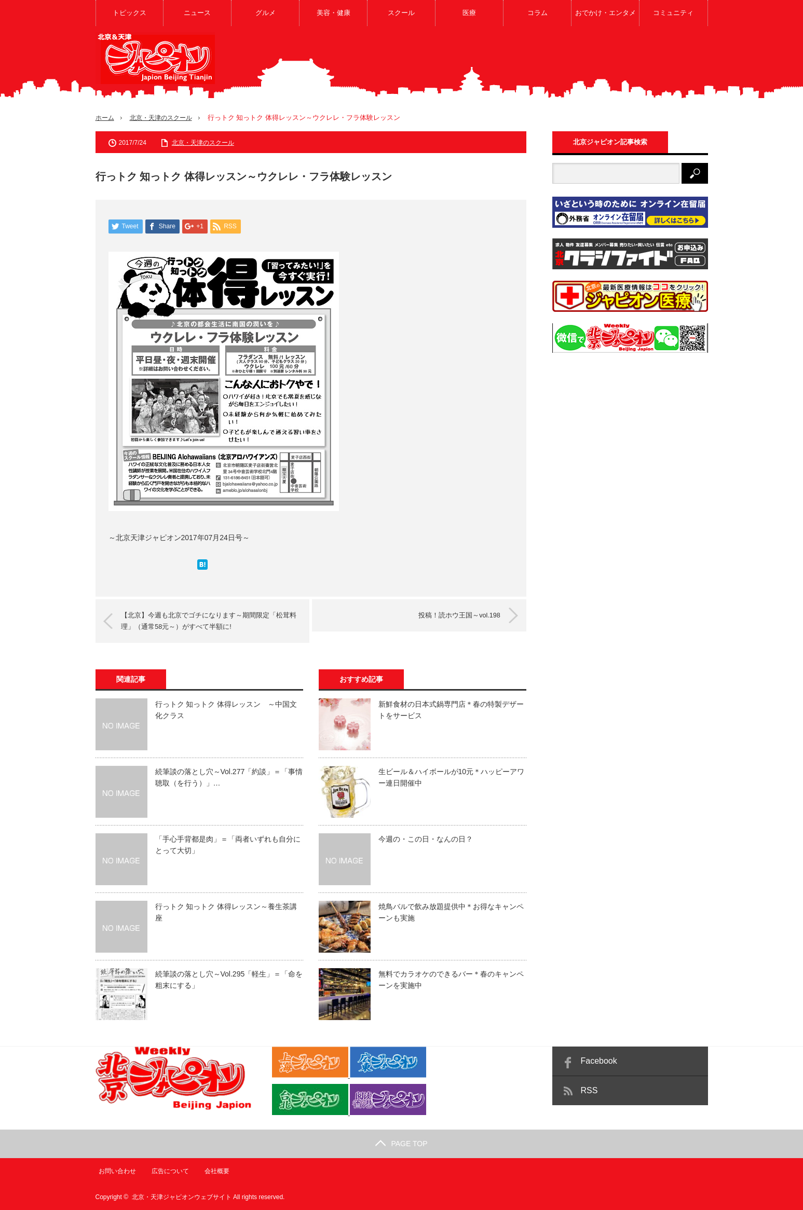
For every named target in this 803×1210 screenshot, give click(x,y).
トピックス (129, 13)
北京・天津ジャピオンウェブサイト (182, 1197)
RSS (589, 1090)
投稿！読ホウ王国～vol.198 (454, 615)
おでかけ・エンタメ (605, 13)
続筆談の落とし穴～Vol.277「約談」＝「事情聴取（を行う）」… (229, 777)
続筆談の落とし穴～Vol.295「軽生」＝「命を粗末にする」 (229, 979)
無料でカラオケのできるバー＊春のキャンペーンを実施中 (451, 979)
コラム (537, 13)
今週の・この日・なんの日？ (425, 839)
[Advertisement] (519, 64)
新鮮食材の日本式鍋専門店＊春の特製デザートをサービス (451, 710)
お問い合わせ (114, 1171)
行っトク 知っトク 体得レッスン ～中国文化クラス (226, 710)
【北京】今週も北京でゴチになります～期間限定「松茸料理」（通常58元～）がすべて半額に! (211, 620)
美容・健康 (333, 13)
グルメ (265, 13)
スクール (401, 13)
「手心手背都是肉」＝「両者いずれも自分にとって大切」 (228, 845)
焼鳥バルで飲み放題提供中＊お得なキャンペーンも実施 (451, 912)
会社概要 (214, 1171)
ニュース (197, 13)
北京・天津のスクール (165, 117)
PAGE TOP (401, 1143)
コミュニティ (673, 13)
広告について (167, 1171)
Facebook (599, 1060)
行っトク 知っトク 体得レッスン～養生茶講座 (226, 912)
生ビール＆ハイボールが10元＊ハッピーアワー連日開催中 (451, 777)
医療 (469, 13)
